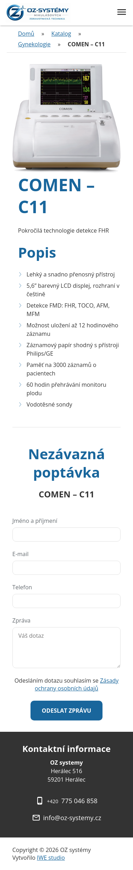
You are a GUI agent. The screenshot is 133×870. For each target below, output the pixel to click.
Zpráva (21, 620)
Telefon (22, 587)
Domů (26, 33)
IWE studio (51, 858)
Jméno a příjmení (34, 521)
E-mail (20, 554)
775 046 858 (72, 800)
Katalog (61, 33)
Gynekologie (34, 44)
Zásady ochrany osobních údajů (76, 684)
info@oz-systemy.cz (72, 817)
